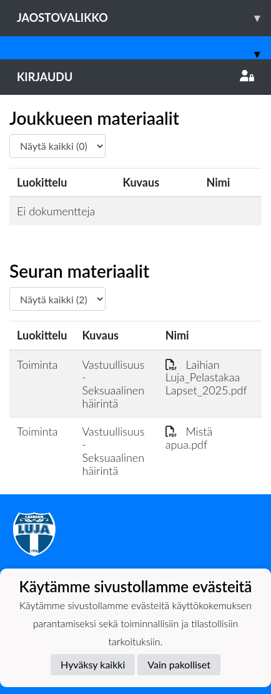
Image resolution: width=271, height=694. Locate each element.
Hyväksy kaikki (93, 664)
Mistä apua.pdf (188, 437)
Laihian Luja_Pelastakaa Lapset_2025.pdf (206, 377)
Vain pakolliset (178, 664)
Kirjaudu (135, 77)
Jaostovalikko (144, 18)
